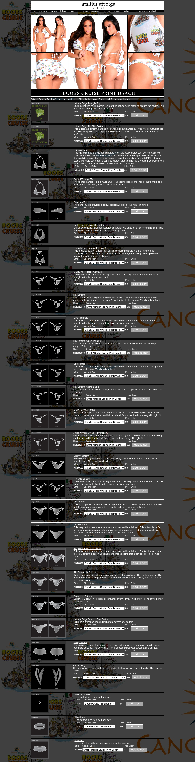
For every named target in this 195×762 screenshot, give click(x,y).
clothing (63, 11)
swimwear (43, 11)
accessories (74, 11)
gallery (85, 11)
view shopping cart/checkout (147, 11)
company (116, 11)
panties (54, 11)
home (34, 11)
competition (95, 11)
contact (126, 11)
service (107, 11)
